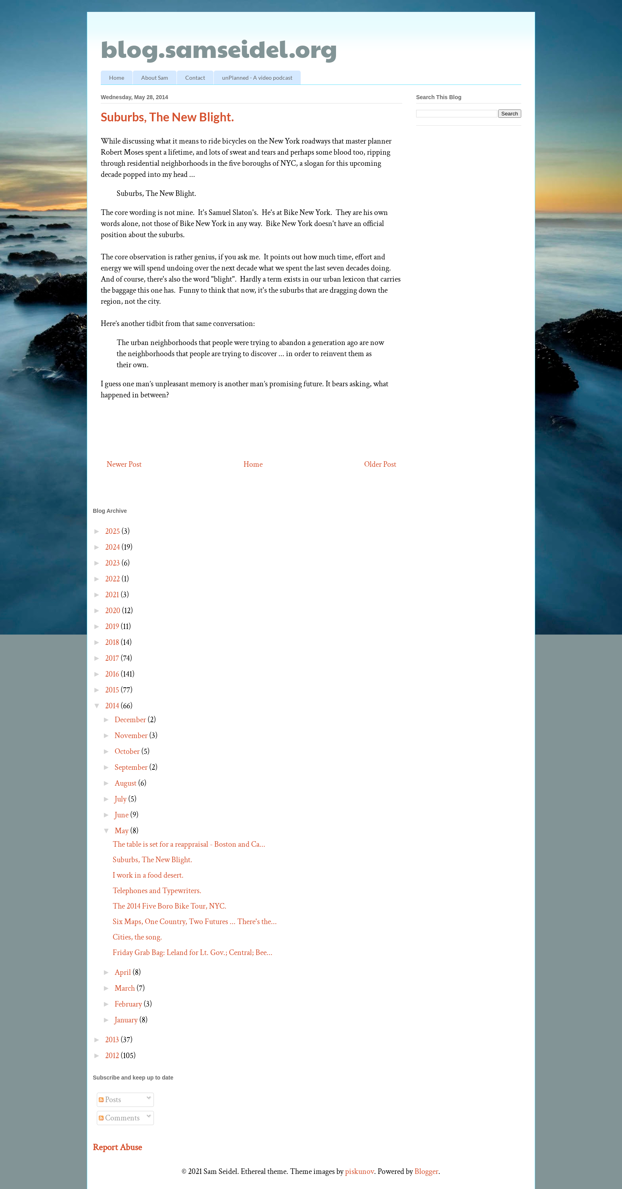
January (127, 1020)
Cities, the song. (137, 937)
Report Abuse (117, 1147)
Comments (119, 1118)
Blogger (426, 1171)
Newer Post (124, 464)
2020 (113, 611)
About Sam (154, 77)
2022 (113, 579)
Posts (110, 1100)
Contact (195, 77)
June (122, 815)
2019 (113, 626)
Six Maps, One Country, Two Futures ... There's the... (195, 922)
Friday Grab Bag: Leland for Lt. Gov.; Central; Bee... (193, 952)
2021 (113, 595)
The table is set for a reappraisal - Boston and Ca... (189, 844)
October (128, 751)
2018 (113, 642)
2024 (113, 547)
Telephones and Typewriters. (157, 891)
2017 (113, 658)
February (129, 1004)
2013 (113, 1040)
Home (116, 77)
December (131, 720)
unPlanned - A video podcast (257, 77)
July (121, 799)
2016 (113, 674)
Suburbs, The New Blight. (152, 860)
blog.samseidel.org (219, 48)
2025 (113, 531)
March (125, 988)
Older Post (380, 464)
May (122, 831)
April (123, 972)
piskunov (359, 1171)
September (132, 767)
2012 (113, 1056)
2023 (113, 563)
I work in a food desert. (148, 875)
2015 (113, 690)
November (132, 736)
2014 (113, 706)
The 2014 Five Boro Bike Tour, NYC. (170, 906)
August (126, 783)
